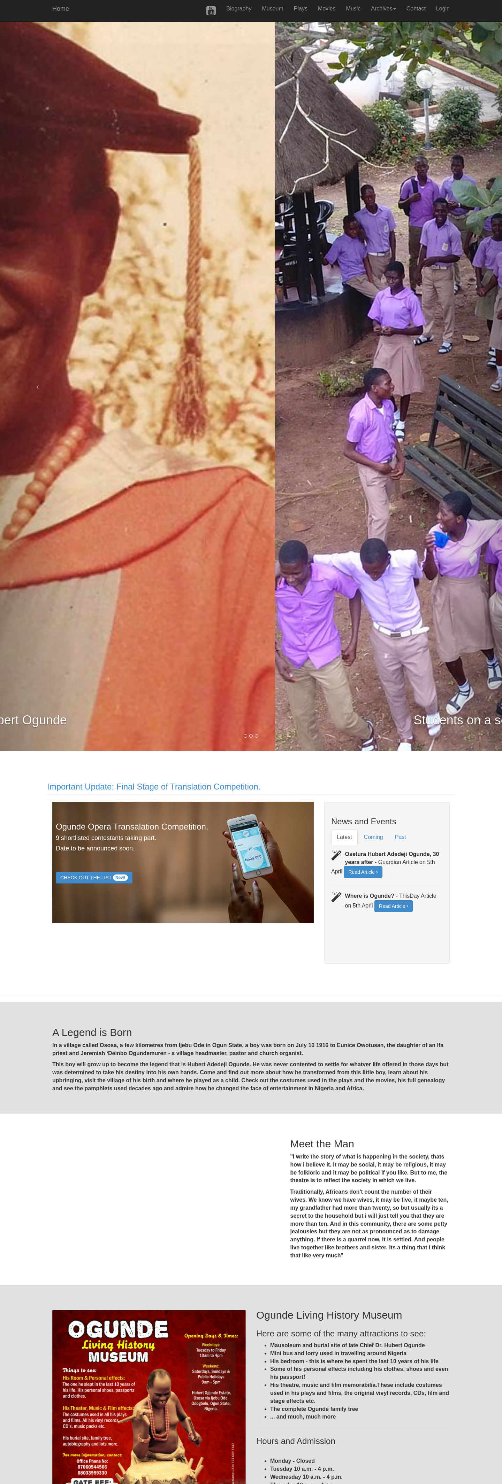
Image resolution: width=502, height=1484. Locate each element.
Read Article (363, 872)
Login (443, 8)
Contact (416, 8)
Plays (300, 8)
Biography (238, 8)
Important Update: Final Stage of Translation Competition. (153, 786)
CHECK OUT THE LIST (94, 877)
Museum (272, 8)
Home (60, 7)
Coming (373, 837)
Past (400, 837)
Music (353, 8)
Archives (383, 8)
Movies (327, 8)
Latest (344, 837)
